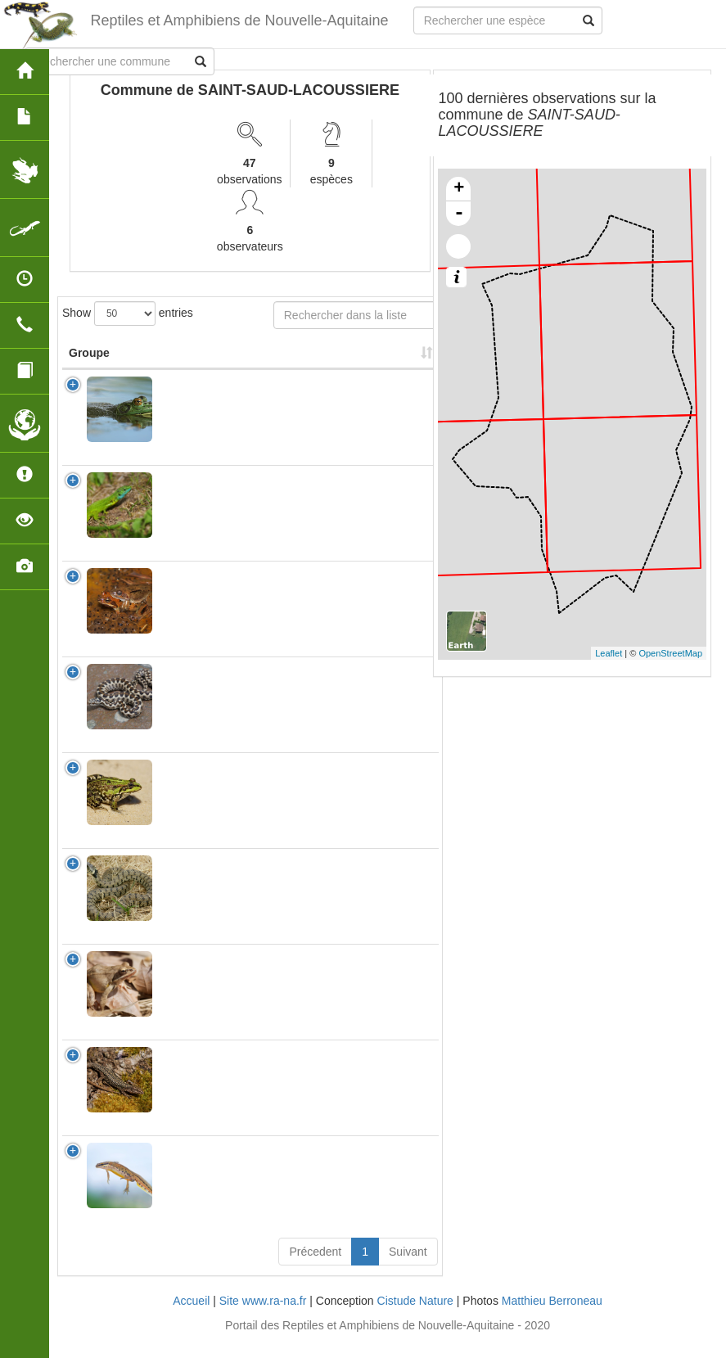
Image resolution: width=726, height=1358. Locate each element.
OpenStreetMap (670, 653)
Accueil (191, 1317)
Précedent (315, 1268)
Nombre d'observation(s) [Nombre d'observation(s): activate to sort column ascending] (321, 361)
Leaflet (608, 653)
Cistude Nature (415, 1317)
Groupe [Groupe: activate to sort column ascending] (89, 369)
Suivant (408, 1268)
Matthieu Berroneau (552, 1317)
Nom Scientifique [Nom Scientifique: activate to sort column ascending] (197, 361)
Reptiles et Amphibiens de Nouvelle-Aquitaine (238, 20)
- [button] (459, 213)
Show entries (127, 313)
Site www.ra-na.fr (263, 1317)
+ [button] (458, 189)
